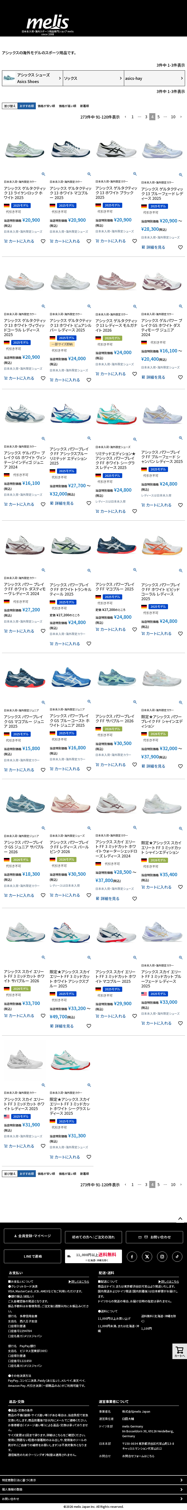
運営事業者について (114, 1401)
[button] (126, 116)
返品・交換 (16, 1401)
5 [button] (158, 117)
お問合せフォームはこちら (138, 1456)
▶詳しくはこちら (78, 1281)
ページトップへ (180, 1219)
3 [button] (146, 117)
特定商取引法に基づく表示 (19, 1480)
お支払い (16, 1272)
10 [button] (173, 117)
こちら (59, 1435)
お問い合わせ (10, 1499)
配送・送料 (106, 1272)
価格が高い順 (67, 106)
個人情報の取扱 (12, 1489)
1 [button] (132, 117)
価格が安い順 (46, 106)
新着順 (84, 106)
